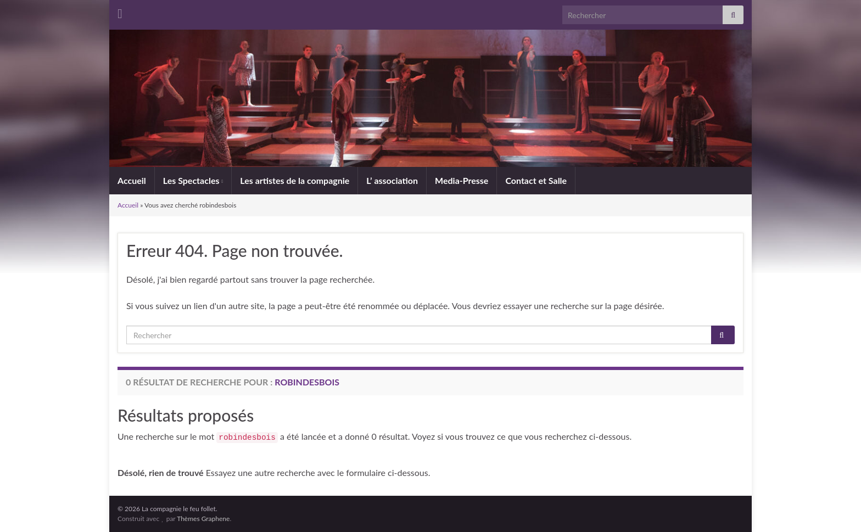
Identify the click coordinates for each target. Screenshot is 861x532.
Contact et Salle (536, 180)
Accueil (132, 180)
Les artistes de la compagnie (294, 180)
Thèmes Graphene (203, 518)
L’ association (392, 180)
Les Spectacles (193, 180)
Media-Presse (461, 180)
